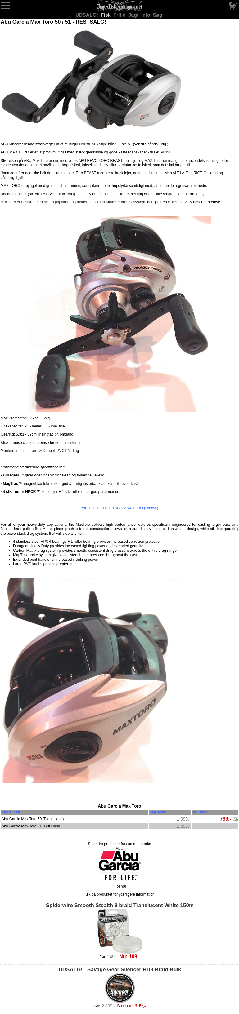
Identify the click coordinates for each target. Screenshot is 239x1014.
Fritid (120, 15)
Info (146, 15)
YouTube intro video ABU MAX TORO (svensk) (119, 508)
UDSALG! (87, 15)
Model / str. (11, 812)
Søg (157, 15)
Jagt (134, 15)
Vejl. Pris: (157, 812)
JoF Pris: (200, 812)
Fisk (106, 15)
